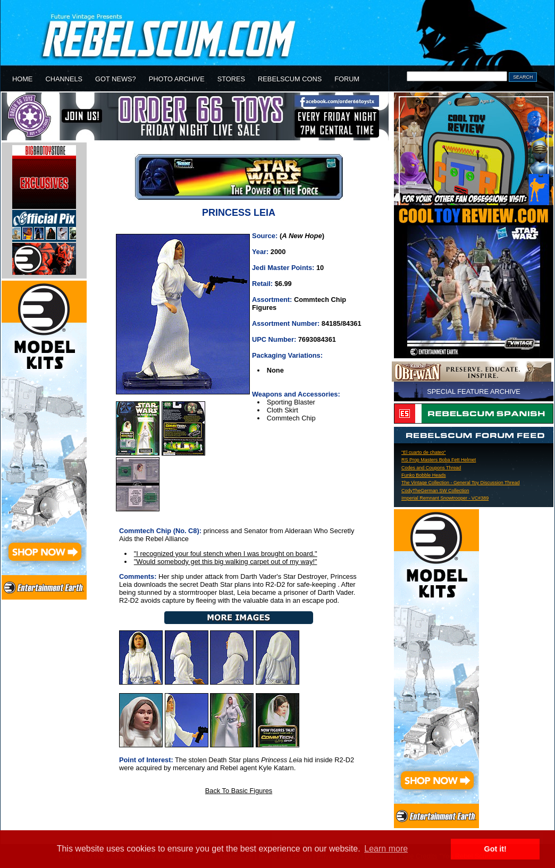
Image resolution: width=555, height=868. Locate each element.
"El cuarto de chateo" (423, 452)
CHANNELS (63, 79)
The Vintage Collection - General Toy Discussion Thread (460, 482)
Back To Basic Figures (238, 791)
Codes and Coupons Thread (431, 467)
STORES (231, 79)
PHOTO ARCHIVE (177, 79)
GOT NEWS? (115, 79)
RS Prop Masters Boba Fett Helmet (438, 459)
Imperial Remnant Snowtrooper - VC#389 (445, 498)
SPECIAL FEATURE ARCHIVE (473, 391)
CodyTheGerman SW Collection (435, 490)
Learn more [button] (386, 848)
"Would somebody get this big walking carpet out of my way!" (225, 562)
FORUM (346, 79)
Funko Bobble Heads (423, 475)
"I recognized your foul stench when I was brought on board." (225, 554)
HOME (22, 79)
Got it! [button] (495, 849)
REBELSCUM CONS (290, 79)
